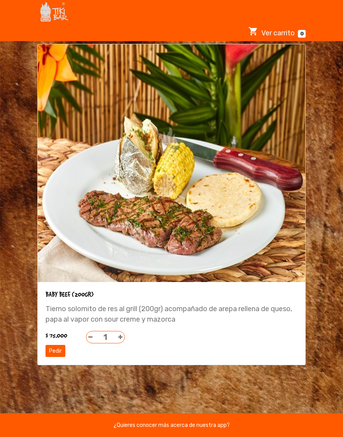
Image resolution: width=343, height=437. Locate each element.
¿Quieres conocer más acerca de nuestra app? (172, 425)
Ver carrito (277, 32)
